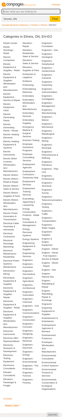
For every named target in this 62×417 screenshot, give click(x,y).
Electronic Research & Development (9, 348)
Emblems (27, 81)
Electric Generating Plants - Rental (10, 127)
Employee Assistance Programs (28, 147)
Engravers (47, 304)
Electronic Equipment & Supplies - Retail (11, 304)
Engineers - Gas (50, 50)
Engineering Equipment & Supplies (29, 246)
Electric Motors (10, 175)
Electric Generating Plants (8, 117)
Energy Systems (31, 239)
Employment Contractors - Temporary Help (30, 174)
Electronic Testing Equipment (8, 358)
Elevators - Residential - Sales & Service (30, 53)
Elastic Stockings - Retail (8, 50)
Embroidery (28, 96)
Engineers (28, 260)
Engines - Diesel (50, 249)
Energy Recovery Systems (27, 232)
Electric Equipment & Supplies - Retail (11, 67)
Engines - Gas (49, 270)
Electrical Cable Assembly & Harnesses (11, 226)
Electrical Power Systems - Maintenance (11, 263)
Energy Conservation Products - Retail (31, 212)
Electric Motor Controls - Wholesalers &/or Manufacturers (10, 164)
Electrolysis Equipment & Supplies (9, 281)
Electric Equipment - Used (9, 107)
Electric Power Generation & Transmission (10, 216)
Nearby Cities (11, 405)
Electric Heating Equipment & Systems (11, 144)
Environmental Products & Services (49, 372)
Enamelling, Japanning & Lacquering (29, 201)
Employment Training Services (29, 191)
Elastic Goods (10, 43)
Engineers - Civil (31, 306)
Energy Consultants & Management (30, 222)
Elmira (44, 25)
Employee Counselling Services (28, 157)
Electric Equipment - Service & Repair (11, 97)
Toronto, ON (10, 18)
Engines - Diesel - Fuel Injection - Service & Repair (50, 255)
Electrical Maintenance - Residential (10, 253)
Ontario (35, 25)
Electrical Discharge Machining (8, 243)
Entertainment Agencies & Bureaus (49, 328)
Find (55, 18)
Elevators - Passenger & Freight (9, 382)
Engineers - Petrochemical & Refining (50, 154)
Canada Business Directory (15, 25)
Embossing (28, 85)
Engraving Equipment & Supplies (48, 311)
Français (56, 4)
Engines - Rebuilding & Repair (48, 283)
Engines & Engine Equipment (47, 241)
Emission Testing (31, 140)
